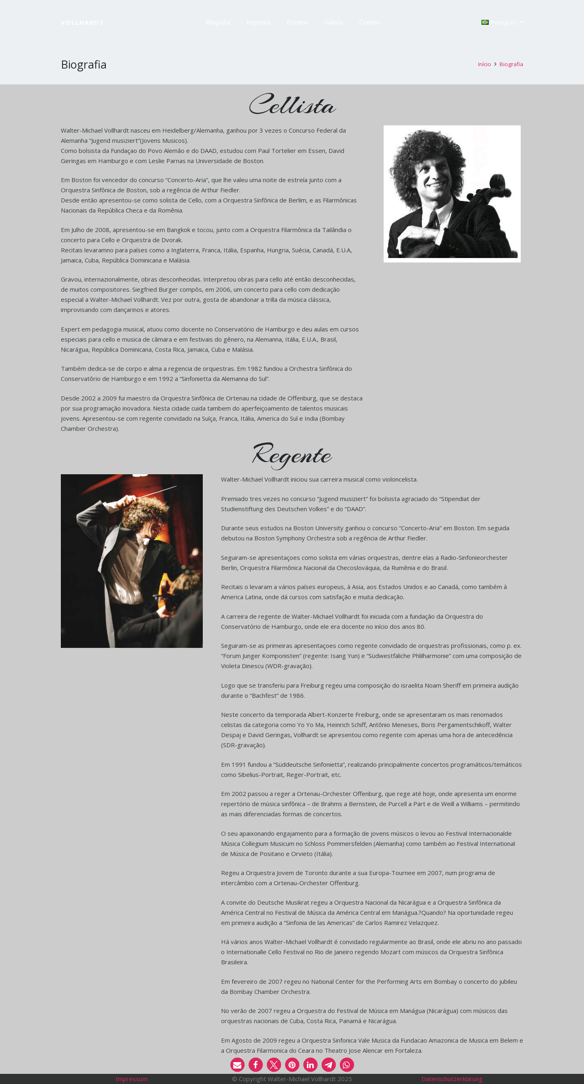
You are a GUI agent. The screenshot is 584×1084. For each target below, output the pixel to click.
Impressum (132, 1079)
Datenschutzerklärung (452, 1079)
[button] (502, 22)
